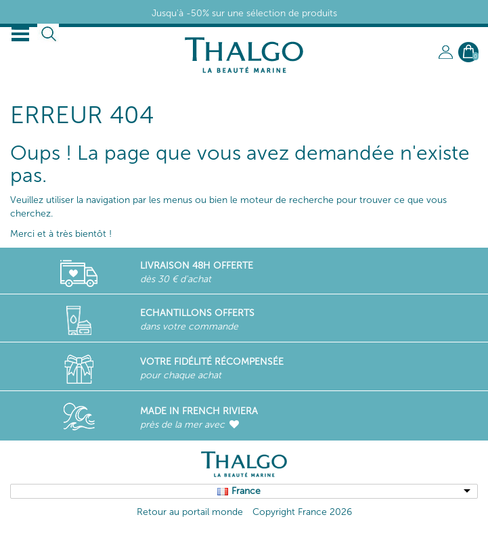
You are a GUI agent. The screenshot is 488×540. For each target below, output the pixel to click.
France (246, 491)
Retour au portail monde (190, 512)
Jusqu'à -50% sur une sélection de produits (244, 13)
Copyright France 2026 (302, 512)
